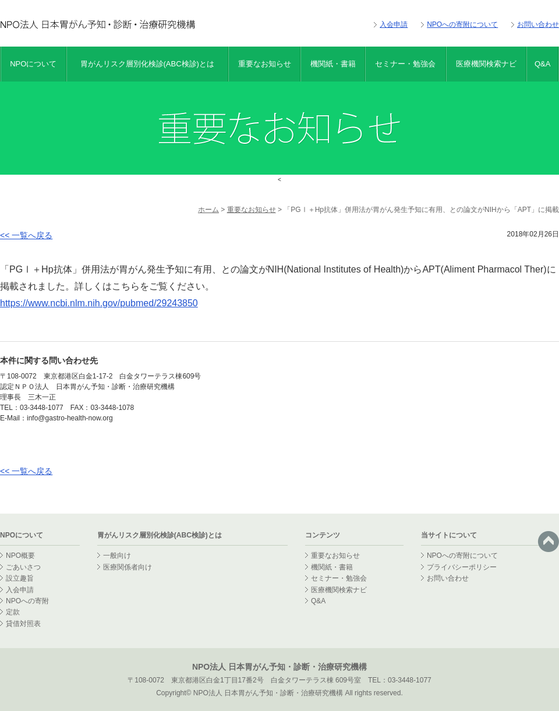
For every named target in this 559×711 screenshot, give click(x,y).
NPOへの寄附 (27, 601)
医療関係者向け (127, 567)
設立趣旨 (20, 578)
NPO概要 (20, 555)
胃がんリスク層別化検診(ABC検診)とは (147, 63)
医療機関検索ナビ (486, 63)
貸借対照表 (23, 624)
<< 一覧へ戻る (26, 235)
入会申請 (394, 24)
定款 (13, 612)
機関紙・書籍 (333, 63)
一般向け (117, 555)
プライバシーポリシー (462, 567)
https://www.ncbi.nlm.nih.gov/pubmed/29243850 (99, 303)
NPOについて (33, 63)
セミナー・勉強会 (405, 63)
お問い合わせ (538, 24)
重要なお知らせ (264, 63)
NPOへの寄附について (462, 24)
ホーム (208, 210)
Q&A (542, 63)
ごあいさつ (23, 567)
